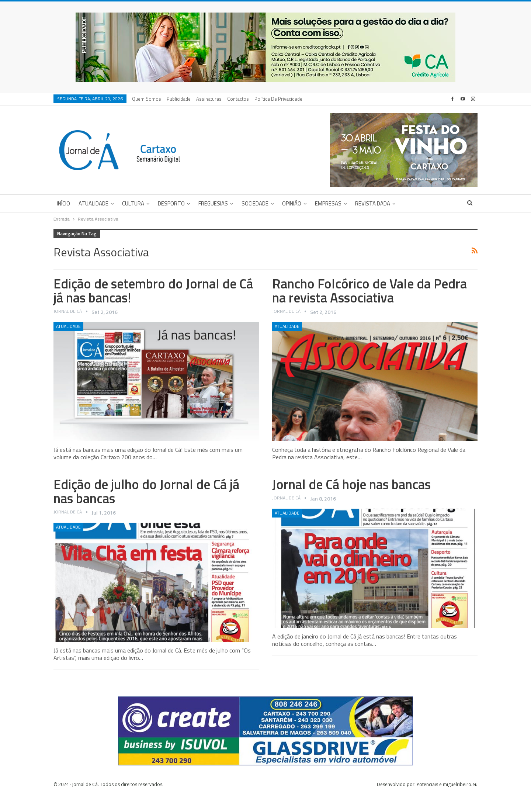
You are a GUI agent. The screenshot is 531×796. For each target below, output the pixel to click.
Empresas (328, 203)
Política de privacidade (278, 99)
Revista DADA (372, 203)
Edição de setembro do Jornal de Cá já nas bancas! (153, 290)
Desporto (171, 203)
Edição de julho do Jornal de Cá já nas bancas (146, 491)
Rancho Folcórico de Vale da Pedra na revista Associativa (369, 290)
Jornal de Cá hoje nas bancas (351, 484)
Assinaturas (209, 99)
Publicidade (179, 99)
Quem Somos (146, 99)
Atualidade (93, 203)
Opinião (291, 203)
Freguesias (213, 203)
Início (63, 203)
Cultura (133, 203)
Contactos (238, 99)
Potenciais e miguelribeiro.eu (447, 784)
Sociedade (255, 203)
